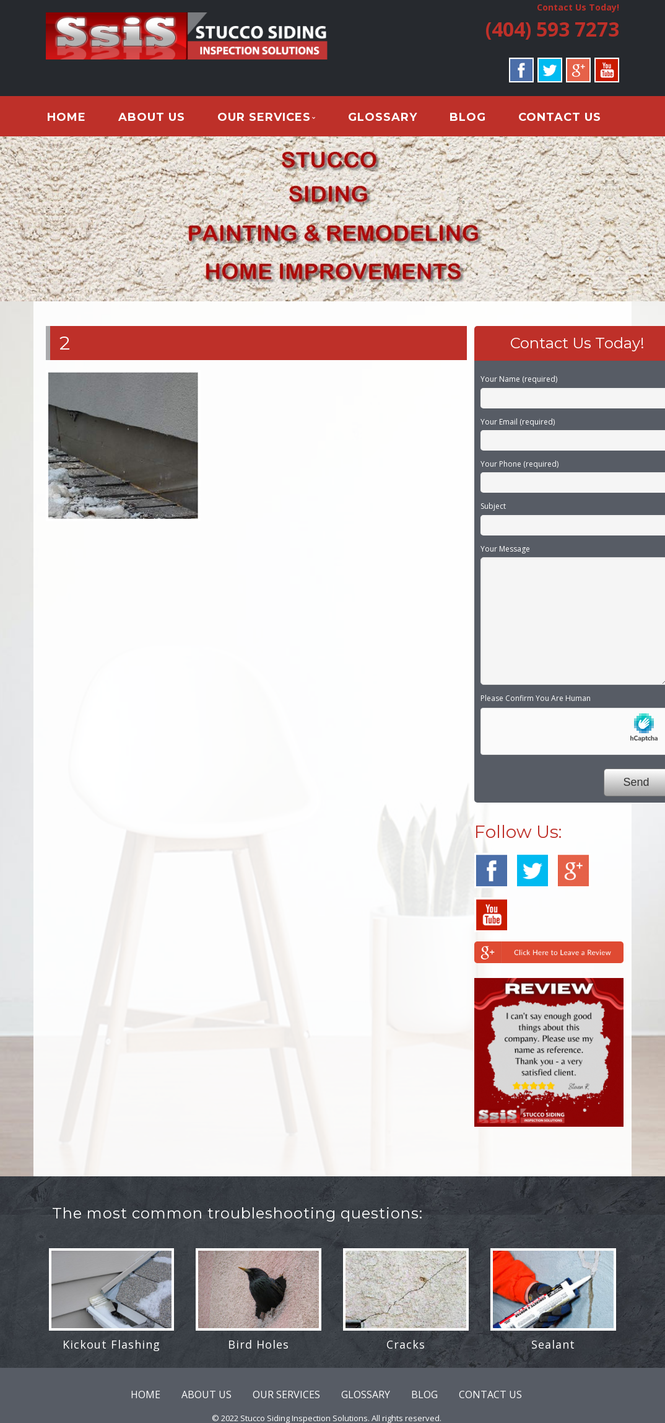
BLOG (466, 117)
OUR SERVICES (263, 117)
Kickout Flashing (111, 1344)
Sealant (553, 1344)
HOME (65, 117)
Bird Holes (258, 1344)
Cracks (405, 1344)
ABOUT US (151, 117)
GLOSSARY (381, 117)
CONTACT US (557, 117)
